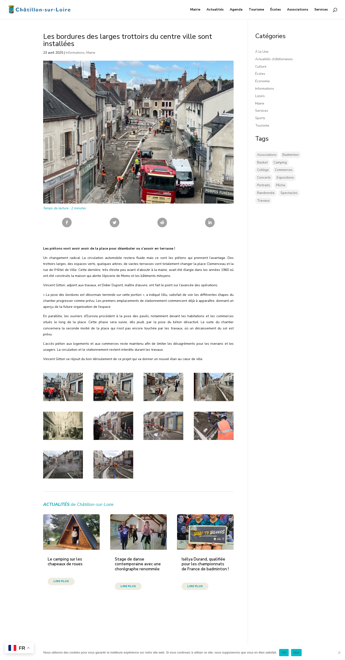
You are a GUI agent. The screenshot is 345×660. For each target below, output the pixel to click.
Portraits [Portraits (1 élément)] (263, 185)
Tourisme (256, 10)
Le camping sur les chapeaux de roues (65, 561)
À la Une (262, 51)
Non (296, 652)
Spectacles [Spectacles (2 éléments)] (289, 193)
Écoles (275, 10)
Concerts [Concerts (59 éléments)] (264, 177)
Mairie (195, 10)
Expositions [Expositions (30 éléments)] (285, 177)
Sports (260, 118)
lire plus (61, 581)
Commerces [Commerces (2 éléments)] (284, 170)
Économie (262, 81)
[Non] (339, 652)
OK (284, 652)
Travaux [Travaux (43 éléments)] (263, 200)
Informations (75, 52)
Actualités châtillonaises (274, 59)
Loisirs (260, 96)
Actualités (215, 10)
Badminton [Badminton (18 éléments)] (290, 154)
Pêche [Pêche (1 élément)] (280, 185)
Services (321, 10)
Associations (297, 10)
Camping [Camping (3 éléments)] (280, 162)
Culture (260, 66)
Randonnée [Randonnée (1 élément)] (266, 193)
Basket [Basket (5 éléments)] (262, 162)
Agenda (236, 10)
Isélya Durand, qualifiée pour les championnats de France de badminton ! (205, 564)
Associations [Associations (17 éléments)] (266, 154)
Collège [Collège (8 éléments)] (263, 170)
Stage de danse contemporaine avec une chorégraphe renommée (138, 564)
